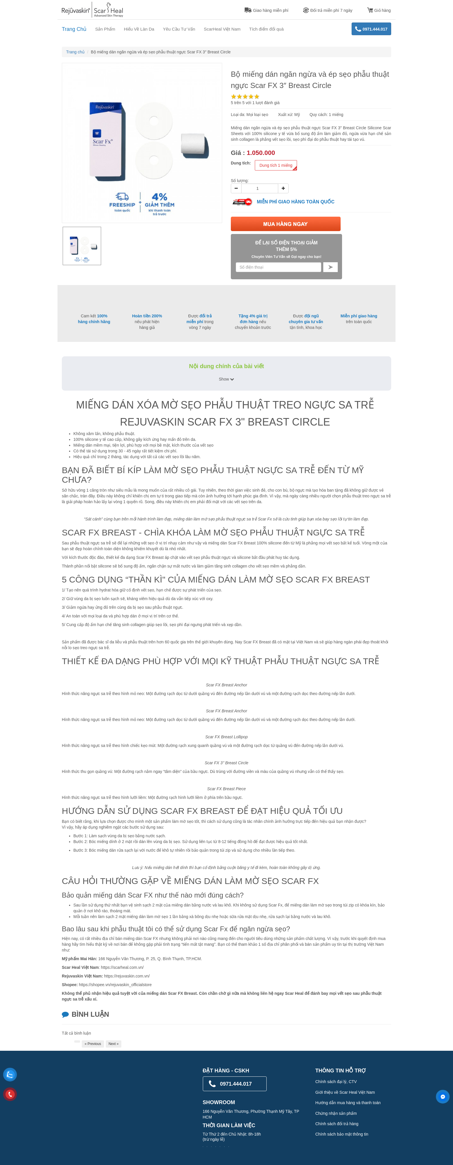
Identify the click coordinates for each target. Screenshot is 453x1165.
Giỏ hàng (379, 10)
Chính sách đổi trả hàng (337, 1123)
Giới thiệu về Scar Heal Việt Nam (345, 1092)
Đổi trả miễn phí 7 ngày (327, 10)
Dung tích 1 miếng (278, 166)
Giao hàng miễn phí (266, 10)
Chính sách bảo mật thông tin (341, 1134)
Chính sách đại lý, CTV (336, 1081)
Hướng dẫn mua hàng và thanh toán (348, 1102)
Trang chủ (75, 52)
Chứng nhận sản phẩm (336, 1113)
